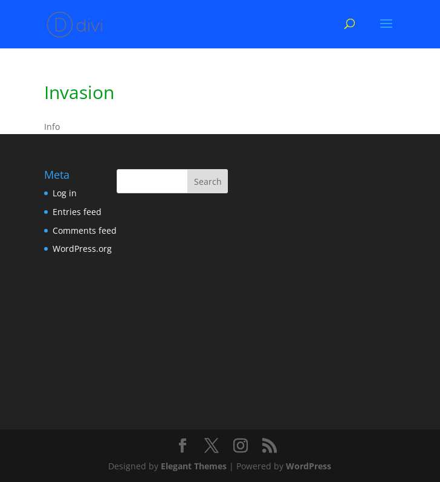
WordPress (308, 466)
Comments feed (85, 230)
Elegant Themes (194, 466)
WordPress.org (82, 248)
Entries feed (77, 211)
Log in (65, 193)
